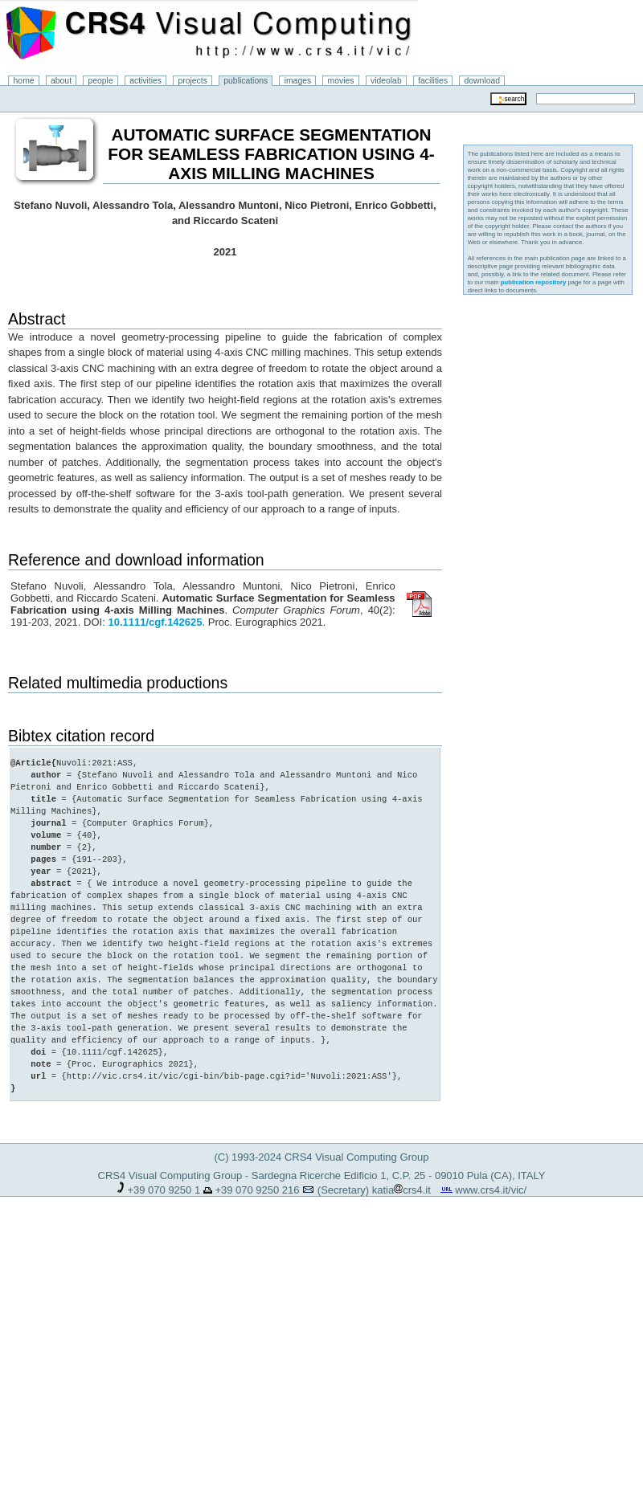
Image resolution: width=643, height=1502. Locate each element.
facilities (433, 80)
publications (245, 80)
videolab (386, 80)
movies (341, 80)
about (61, 80)
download (483, 80)
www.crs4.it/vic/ (490, 1190)
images (298, 80)
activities (145, 80)
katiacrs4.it (401, 1190)
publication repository (534, 282)
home (24, 80)
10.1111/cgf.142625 (155, 622)
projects (192, 80)
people (100, 80)
